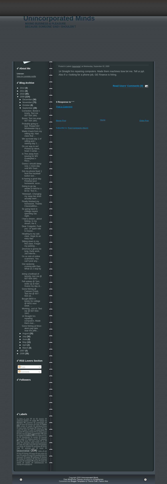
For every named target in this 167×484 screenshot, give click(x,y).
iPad (36, 459)
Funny (44, 424)
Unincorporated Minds (59, 18)
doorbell (44, 457)
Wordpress (37, 446)
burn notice (41, 453)
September (27, 108)
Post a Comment (64, 106)
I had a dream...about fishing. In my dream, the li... (32, 221)
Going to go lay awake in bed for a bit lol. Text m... (31, 188)
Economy (30, 424)
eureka (21, 459)
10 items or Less (23, 419)
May (24, 342)
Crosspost (30, 422)
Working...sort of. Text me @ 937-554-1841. (32, 310)
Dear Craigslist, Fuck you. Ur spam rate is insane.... (31, 228)
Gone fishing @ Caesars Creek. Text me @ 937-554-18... (30, 292)
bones (33, 453)
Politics (28, 435)
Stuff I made (36, 441)
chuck (31, 455)
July (24, 336)
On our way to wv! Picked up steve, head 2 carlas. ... (31, 148)
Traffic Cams (29, 444)
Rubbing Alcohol (33, 439)
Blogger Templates (78, 481)
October (26, 105)
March (25, 348)
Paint (45, 433)
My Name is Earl (41, 431)
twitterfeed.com (39, 462)
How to (39, 428)
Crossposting (40, 422)
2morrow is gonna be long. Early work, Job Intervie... (31, 251)
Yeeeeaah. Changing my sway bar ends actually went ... (31, 196)
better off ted (42, 451)
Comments (23, 372)
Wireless (28, 446)
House (31, 428)
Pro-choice (38, 435)
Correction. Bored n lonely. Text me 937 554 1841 (31, 113)
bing (20, 453)
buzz (18, 455)
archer (42, 448)
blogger (26, 453)
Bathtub (42, 420)
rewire (43, 460)
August (25, 333)
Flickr (37, 424)
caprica (24, 455)
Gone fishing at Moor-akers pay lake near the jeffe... (32, 328)
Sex (20, 441)
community (20, 457)
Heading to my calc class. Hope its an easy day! (31, 236)
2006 (22, 353)
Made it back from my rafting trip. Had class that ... (32, 133)
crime (28, 457)
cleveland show (40, 455)
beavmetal (23, 450)
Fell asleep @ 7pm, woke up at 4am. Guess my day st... (32, 283)
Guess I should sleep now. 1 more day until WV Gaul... (31, 166)
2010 (22, 94)
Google (30, 426)
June (24, 339)
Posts (21, 367)
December (27, 99)
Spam (26, 441)
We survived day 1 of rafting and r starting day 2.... (31, 141)
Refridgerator (26, 437)
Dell (18, 424)
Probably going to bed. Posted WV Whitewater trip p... (32, 126)
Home (102, 120)
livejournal (44, 459)
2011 (22, 91)
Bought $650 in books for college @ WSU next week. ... (31, 302)
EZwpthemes (98, 479)
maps (20, 460)
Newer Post (61, 120)
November (27, 102)
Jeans (25, 430)
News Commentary (34, 433)
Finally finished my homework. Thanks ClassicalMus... (32, 203)
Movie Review (29, 431)
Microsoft (19, 431)
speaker (27, 462)
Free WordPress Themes (73, 479)
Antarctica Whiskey (23, 420)
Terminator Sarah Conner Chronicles (35, 442)
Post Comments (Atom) (78, 128)
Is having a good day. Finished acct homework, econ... (32, 181)
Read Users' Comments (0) (128, 86)
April (24, 345)
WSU (37, 444)
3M (34, 419)
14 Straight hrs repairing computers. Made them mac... (31, 319)
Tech (18, 442)
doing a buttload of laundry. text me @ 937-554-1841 (32, 276)
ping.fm (36, 460)
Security (44, 439)
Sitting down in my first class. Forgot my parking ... (31, 243)
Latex (31, 430)
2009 (22, 97)
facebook (29, 459)
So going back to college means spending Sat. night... (30, 212)
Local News (40, 430)
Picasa (21, 435)
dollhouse (36, 457)
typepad (19, 464)
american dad (30, 448)
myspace (28, 460)
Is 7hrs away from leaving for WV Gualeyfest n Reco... (30, 157)
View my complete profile (26, 76)
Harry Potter (23, 428)
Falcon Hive (103, 481)
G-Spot (23, 426)
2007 (22, 351)
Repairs (35, 437)
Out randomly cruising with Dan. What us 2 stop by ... (31, 267)
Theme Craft (93, 481)
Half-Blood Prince (41, 426)
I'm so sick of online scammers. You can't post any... (31, 258)
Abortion (41, 419)
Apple (34, 420)
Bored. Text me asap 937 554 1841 (31, 119)
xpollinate (27, 464)
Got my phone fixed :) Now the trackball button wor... (32, 173)
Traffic (21, 444)
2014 (22, 88)
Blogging (20, 422)
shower (19, 462)
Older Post (144, 120)
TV (43, 441)
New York (22, 433)
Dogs (23, 424)
